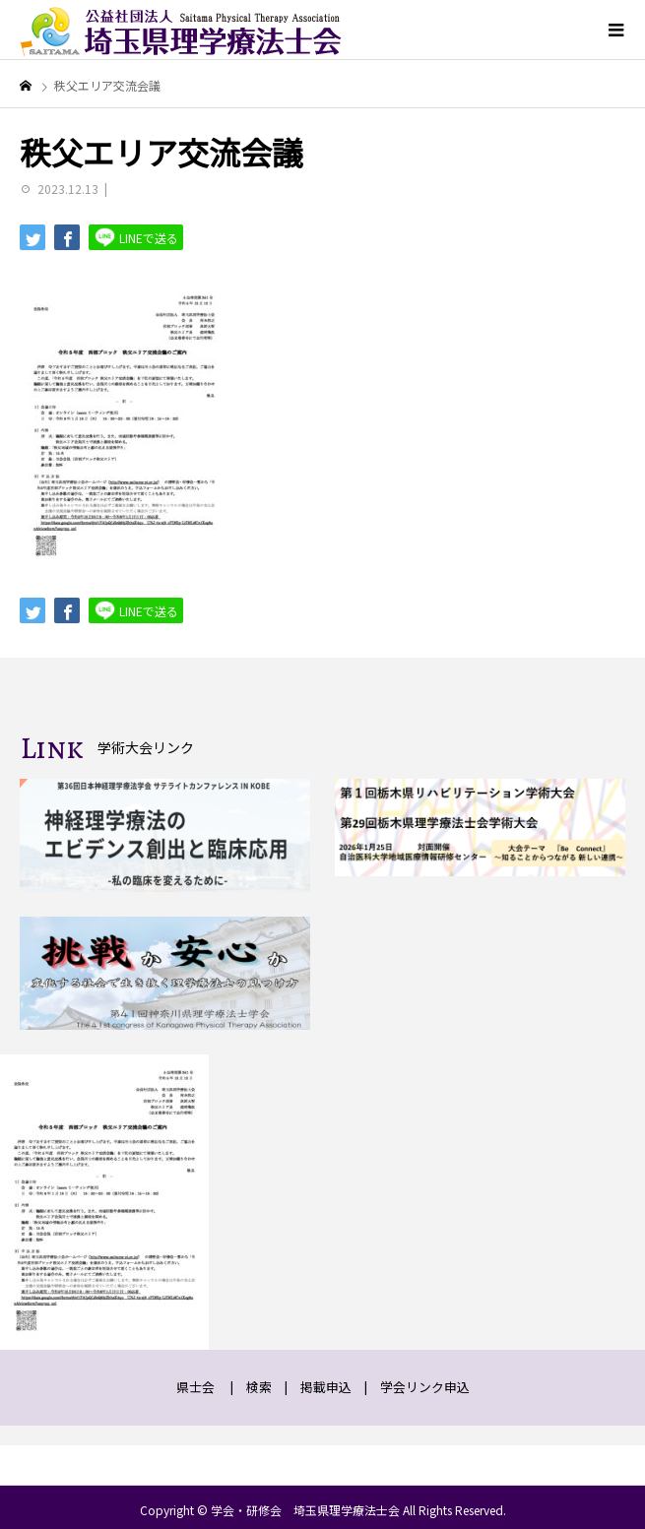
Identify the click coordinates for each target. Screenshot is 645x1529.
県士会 (195, 1386)
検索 (259, 1386)
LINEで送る (136, 236)
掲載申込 (326, 1386)
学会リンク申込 (425, 1386)
